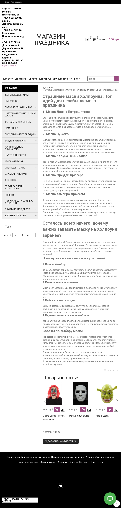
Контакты (45, 79)
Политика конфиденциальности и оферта (28, 457)
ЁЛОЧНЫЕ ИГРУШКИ (15, 215)
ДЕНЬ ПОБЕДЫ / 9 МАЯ (17, 95)
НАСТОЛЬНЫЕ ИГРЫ (15, 155)
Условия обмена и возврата (99, 457)
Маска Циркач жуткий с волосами (54, 417)
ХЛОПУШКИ (11, 180)
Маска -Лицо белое (79, 416)
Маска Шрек (102, 416)
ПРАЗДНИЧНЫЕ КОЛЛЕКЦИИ (20, 134)
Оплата (33, 79)
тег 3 (28, 235)
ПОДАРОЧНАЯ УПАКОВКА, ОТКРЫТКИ (19, 202)
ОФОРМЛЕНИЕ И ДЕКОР (17, 209)
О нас (100, 462)
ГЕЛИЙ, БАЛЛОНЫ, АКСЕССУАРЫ (14, 187)
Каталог (8, 79)
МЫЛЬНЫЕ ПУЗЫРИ (15, 161)
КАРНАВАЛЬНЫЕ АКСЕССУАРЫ (14, 148)
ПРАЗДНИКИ (11, 128)
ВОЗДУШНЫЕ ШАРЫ (15, 140)
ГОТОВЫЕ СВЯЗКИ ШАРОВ (18, 107)
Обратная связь (48, 462)
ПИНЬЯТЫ (10, 195)
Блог (77, 79)
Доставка (20, 79)
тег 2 (5, 235)
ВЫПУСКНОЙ (11, 101)
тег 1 (17, 235)
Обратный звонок (9, 66)
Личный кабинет (62, 79)
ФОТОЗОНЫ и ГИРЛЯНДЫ (18, 122)
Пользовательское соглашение (67, 457)
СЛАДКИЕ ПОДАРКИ (16, 174)
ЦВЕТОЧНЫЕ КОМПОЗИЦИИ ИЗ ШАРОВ (20, 114)
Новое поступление (28, 462)
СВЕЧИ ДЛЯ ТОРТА (15, 167)
